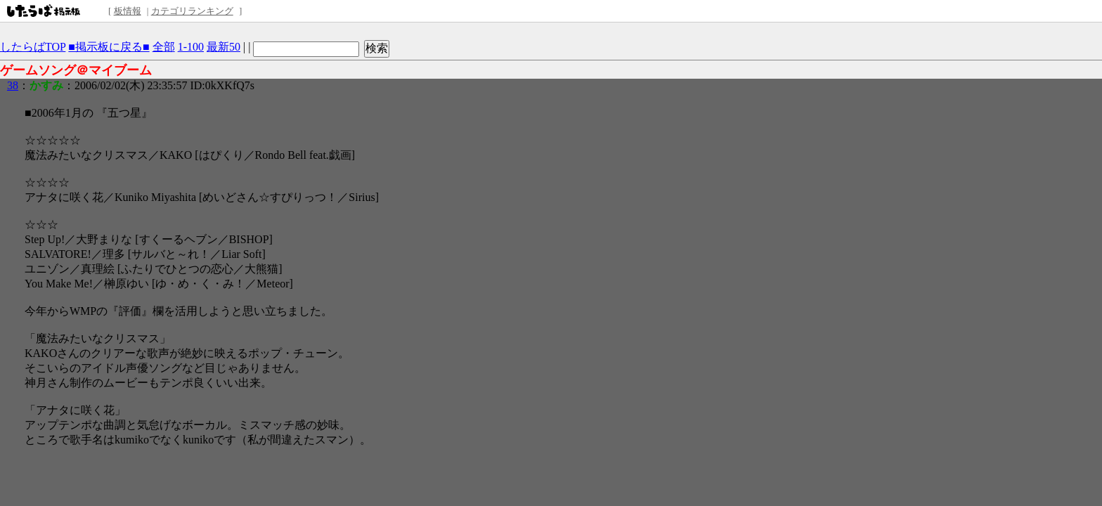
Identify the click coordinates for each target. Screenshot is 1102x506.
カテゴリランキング (192, 11)
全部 (164, 47)
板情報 (127, 11)
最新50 (223, 47)
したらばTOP (32, 47)
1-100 (191, 47)
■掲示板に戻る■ (108, 47)
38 (12, 85)
